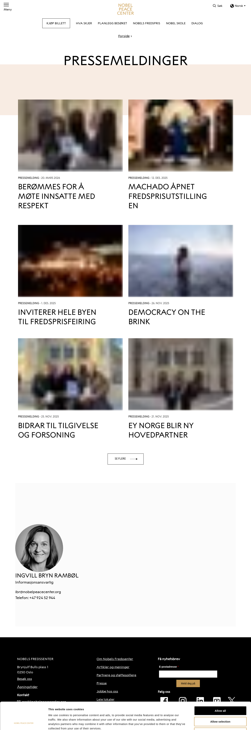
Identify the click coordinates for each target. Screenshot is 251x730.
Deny (220, 706)
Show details (193, 722)
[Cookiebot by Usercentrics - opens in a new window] (24, 723)
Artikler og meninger (113, 667)
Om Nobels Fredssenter (115, 659)
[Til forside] (125, 9)
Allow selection (220, 695)
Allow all (220, 685)
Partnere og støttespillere (116, 675)
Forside (124, 36)
